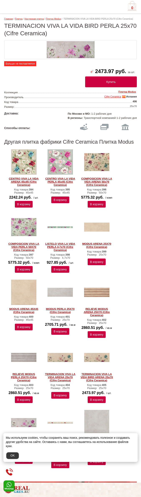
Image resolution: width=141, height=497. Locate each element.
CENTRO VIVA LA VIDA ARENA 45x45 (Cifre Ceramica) (24, 181)
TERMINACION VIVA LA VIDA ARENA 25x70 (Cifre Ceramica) (60, 377)
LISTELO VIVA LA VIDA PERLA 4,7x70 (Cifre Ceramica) (60, 247)
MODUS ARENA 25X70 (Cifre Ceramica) (96, 245)
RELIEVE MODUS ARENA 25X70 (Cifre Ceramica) (97, 312)
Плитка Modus (53, 19)
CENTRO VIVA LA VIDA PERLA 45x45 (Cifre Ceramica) (60, 181)
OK (12, 455)
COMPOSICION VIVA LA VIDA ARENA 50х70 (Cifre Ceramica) (96, 181)
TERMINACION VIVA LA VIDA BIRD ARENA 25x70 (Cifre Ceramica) (97, 377)
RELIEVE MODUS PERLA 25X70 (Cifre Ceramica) (23, 377)
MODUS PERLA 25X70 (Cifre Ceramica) (60, 310)
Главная (8, 19)
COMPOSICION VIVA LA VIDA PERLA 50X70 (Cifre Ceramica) (23, 247)
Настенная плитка (34, 19)
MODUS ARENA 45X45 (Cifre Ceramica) (23, 310)
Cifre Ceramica (112, 96)
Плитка (19, 19)
